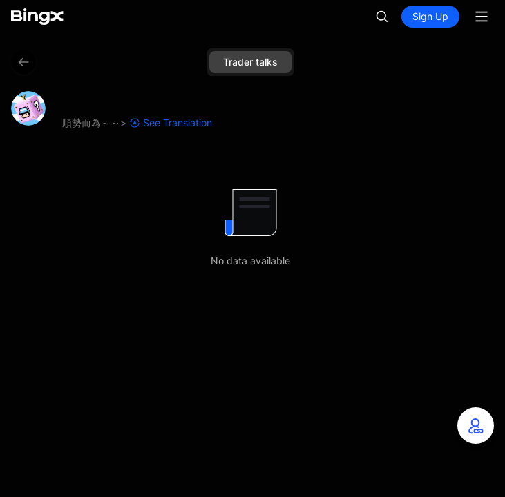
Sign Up (430, 16)
